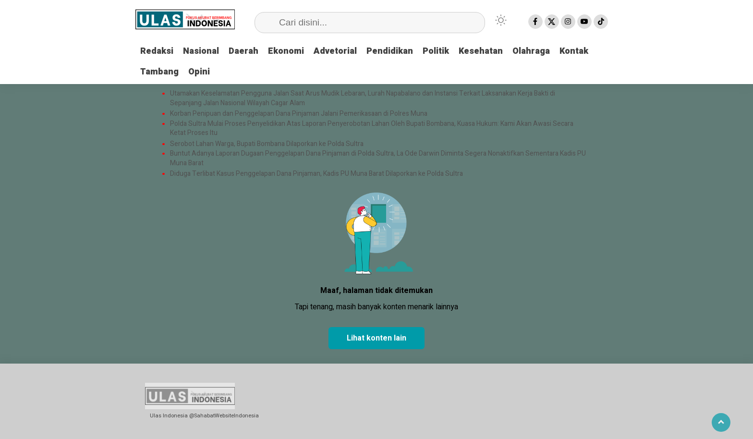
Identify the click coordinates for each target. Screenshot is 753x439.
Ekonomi (286, 51)
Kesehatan (481, 51)
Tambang (159, 71)
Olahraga (531, 51)
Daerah (243, 51)
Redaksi (156, 51)
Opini (199, 71)
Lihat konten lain (376, 338)
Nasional (201, 51)
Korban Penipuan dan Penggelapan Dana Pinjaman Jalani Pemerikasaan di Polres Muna (298, 114)
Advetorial (335, 51)
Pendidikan (389, 51)
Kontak (573, 51)
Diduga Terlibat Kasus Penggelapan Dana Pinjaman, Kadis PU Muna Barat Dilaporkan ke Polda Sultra (316, 174)
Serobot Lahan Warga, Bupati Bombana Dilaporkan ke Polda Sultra (267, 144)
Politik (436, 51)
